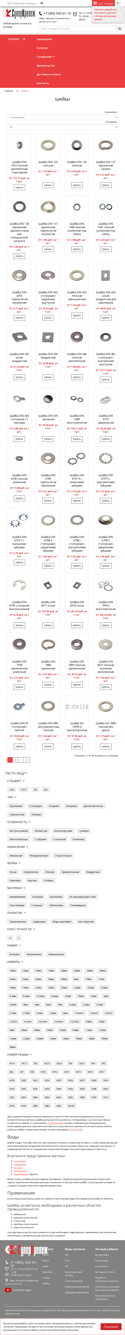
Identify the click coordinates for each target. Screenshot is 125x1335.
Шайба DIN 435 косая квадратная (19, 357)
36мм (66, 1038)
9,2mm (28, 1021)
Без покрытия (86, 921)
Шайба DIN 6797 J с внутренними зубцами (106, 480)
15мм (12, 987)
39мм (79, 1038)
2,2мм (86, 1004)
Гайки (45, 1266)
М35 (23, 1088)
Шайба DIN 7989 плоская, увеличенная (77, 665)
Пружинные (16, 806)
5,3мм (104, 987)
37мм (102, 1021)
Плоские (50, 872)
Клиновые (15, 880)
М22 (35, 1080)
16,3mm (58, 1021)
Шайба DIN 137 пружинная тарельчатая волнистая (48, 229)
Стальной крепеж (74, 1280)
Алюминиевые (17, 896)
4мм (25, 1004)
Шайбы (46, 1283)
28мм (102, 970)
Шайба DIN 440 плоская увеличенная (77, 357)
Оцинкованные (18, 921)
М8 (32, 1071)
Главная (8, 90)
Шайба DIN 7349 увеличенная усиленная (19, 667)
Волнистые (41, 830)
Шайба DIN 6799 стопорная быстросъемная (19, 605)
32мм (25, 979)
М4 (93, 1063)
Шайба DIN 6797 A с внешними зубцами (77, 480)
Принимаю (111, 1326)
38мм (51, 979)
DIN (12, 789)
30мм (12, 979)
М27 (82, 1080)
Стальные (36, 905)
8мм (76, 979)
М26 (70, 1080)
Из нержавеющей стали (82, 896)
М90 (58, 1105)
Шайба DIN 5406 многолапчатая (77, 419)
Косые (13, 872)
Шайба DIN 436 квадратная (48, 355)
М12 (55, 1071)
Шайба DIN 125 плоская (48, 163)
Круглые (32, 880)
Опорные (54, 806)
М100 (71, 1105)
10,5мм (40, 996)
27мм (68, 996)
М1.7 (24, 1063)
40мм (64, 979)
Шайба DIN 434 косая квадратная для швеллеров (106, 297)
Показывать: (112, 122)
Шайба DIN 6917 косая (48, 603)
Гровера (84, 830)
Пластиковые (17, 905)
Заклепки (47, 1271)
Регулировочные (39, 855)
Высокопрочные (63, 830)
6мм (48, 1004)
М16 (90, 1071)
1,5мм (102, 1030)
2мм (65, 1013)
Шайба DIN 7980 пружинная (48, 665)
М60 (47, 1097)
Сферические (31, 872)
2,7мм (13, 1013)
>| (26, 759)
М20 (23, 1080)
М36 (35, 1088)
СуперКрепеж (55, 1123)
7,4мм (52, 1013)
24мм (77, 970)
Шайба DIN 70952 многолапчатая (106, 605)
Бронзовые (56, 896)
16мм (51, 970)
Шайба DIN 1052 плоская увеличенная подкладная (19, 167)
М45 (82, 1088)
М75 (12, 1105)
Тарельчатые (17, 814)
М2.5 (47, 1063)
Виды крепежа (75, 1249)
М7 (21, 1071)
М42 (70, 1088)
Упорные (36, 814)
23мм (51, 987)
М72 (105, 1097)
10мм (12, 970)
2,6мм (40, 1038)
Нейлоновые (56, 905)
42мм (92, 1038)
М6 (11, 1071)
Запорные (71, 806)
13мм (88, 979)
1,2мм (88, 1030)
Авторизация (102, 1254)
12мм (25, 970)
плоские (18, 1167)
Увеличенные (34, 954)
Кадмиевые (39, 921)
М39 (47, 1088)
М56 (35, 1097)
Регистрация (101, 1260)
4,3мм (90, 987)
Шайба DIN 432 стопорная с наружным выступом (48, 297)
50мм (50, 1030)
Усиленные (78, 839)
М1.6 (12, 1063)
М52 (12, 1097)
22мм (94, 996)
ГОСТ (24, 789)
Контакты (43, 83)
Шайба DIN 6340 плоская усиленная (19, 478)
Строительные (63, 855)
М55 (23, 1097)
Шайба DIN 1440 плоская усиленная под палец (77, 229)
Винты (45, 1260)
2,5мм (99, 1004)
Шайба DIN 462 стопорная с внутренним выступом (105, 359)
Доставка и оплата (49, 74)
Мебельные (16, 855)
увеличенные (21, 1174)
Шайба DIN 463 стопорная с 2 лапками (19, 419)
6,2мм (54, 996)
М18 (12, 1080)
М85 (47, 1105)
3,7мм (26, 1013)
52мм (63, 1030)
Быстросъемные (19, 830)
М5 (103, 1063)
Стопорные (35, 806)
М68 (82, 1097)
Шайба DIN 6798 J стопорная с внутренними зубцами (77, 543)
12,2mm (74, 1021)
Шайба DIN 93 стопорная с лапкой (19, 726)
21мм (38, 987)
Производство (46, 65)
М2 (35, 1063)
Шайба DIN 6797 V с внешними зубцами (19, 542)
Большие (15, 954)
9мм (12, 1030)
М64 (58, 1097)
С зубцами (40, 839)
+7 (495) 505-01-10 (57, 13)
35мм (38, 979)
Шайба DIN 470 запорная (48, 417)
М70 (94, 1097)
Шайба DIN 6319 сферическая (106, 419)
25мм (64, 987)
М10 (43, 1071)
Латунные (37, 896)
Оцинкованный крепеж (77, 1286)
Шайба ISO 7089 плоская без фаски (106, 726)
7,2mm (13, 1021)
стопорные (19, 1161)
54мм (75, 1030)
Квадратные (93, 872)
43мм (24, 1030)
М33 (12, 1088)
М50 (105, 1088)
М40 (58, 1088)
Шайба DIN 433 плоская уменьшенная (77, 296)
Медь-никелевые (62, 921)
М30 (105, 1080)
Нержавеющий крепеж (77, 1292)
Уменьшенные (56, 954)
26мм (90, 970)
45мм (104, 1038)
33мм (53, 1038)
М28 (94, 1080)
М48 (94, 1088)
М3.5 (81, 1063)
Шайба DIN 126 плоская (77, 163)
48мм (12, 1047)
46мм (37, 1030)
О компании (46, 56)
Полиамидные (78, 905)
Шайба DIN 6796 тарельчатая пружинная (48, 480)
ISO (46, 789)
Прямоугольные (70, 872)
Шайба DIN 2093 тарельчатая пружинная (19, 297)
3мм (106, 996)
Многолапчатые (19, 839)
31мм (39, 1013)
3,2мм (77, 987)
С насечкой (59, 839)
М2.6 (59, 1063)
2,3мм (26, 1038)
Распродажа (44, 39)
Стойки (46, 1277)
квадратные (20, 1170)
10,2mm (43, 1021)
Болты (45, 1254)
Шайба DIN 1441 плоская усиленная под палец (106, 229)
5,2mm (94, 1013)
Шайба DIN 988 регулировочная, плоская (49, 726)
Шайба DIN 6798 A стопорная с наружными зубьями (48, 543)
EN (35, 789)
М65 (70, 1097)
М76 (23, 1105)
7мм (60, 1004)
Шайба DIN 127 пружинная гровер (105, 165)
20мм (64, 970)
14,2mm (79, 1013)
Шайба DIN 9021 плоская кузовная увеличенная (105, 667)
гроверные (19, 1164)
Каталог (48, 1249)
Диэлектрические (93, 806)
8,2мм (72, 1004)
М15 (78, 1071)
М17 (101, 1071)
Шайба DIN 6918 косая (77, 603)
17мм (101, 979)
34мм (89, 1021)
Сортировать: (111, 112)
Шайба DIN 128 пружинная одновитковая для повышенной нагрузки (19, 232)
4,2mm (108, 1013)
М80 (35, 1105)
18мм (81, 996)
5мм (37, 1004)
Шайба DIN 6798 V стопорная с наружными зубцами (105, 543)
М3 (70, 1063)
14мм (38, 970)
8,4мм (26, 996)
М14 (66, 1071)
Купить (19, 187)
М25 (58, 1080)
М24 (47, 1080)
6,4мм (13, 996)
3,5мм (13, 1004)
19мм (25, 987)
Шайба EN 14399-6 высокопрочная (77, 726)
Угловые (48, 880)
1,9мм (13, 1038)
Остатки (42, 47)
